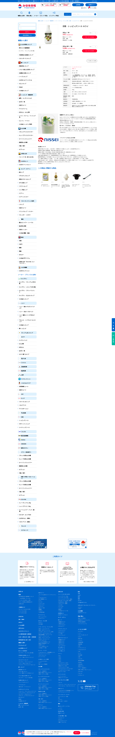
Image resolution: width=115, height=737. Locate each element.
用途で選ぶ (29, 14)
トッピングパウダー (43, 661)
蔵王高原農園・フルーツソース (45, 634)
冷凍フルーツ (22, 105)
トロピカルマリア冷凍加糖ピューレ (66, 690)
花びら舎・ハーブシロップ (24, 686)
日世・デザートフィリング (44, 630)
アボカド (41, 610)
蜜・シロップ (23, 62)
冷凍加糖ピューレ (23, 386)
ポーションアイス (42, 616)
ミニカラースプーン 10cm (64, 670)
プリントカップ (62, 635)
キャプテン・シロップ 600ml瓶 (27, 287)
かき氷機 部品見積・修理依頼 (24, 634)
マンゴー (41, 602)
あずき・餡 (22, 101)
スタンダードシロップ (25, 58)
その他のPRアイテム (24, 258)
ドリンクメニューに (82, 623)
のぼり (21, 244)
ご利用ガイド (21, 607)
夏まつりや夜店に (82, 618)
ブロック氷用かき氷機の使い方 (25, 602)
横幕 (20, 247)
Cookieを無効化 (85, 732)
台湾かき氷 (22, 153)
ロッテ (21, 398)
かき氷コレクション (24, 271)
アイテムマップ (22, 645)
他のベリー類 (41, 608)
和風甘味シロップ (23, 66)
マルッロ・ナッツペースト (44, 653)
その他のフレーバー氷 (63, 610)
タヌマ (21, 337)
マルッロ (22, 526)
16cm (60, 661)
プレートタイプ (62, 645)
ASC (21, 394)
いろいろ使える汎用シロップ (26, 69)
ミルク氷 (60, 605)
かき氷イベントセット (25, 164)
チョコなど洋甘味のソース (44, 642)
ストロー (60, 699)
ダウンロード (70, 575)
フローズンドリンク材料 (26, 201)
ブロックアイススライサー (26, 132)
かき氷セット (23, 161)
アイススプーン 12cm (63, 663)
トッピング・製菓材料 (25, 95)
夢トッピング (22, 328)
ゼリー (40, 662)
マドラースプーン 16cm (64, 667)
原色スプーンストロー (63, 677)
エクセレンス (23, 530)
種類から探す (21, 14)
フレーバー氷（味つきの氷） (26, 157)
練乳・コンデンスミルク (25, 98)
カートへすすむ (92, 8)
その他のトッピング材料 (25, 124)
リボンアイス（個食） (25, 522)
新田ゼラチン (23, 448)
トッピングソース (23, 420)
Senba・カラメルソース (44, 639)
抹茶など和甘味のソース (44, 643)
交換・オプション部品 (43, 674)
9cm (60, 655)
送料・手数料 (21, 619)
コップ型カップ (23, 189)
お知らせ (20, 591)
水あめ (21, 87)
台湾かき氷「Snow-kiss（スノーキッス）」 (27, 262)
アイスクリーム (23, 108)
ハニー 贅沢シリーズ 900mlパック (27, 315)
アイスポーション (23, 408)
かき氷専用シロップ (25, 44)
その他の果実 (41, 612)
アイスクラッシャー (63, 720)
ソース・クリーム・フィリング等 (27, 116)
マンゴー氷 (61, 606)
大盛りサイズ (61, 642)
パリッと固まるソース (43, 646)
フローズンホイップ (24, 401)
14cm (60, 660)
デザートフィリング (24, 424)
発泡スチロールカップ (25, 179)
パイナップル (41, 603)
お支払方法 (20, 616)
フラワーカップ (23, 186)
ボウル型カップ (23, 182)
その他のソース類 (42, 647)
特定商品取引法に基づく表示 (24, 640)
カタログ (62, 572)
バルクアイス (22, 405)
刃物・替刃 (22, 146)
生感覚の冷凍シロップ (25, 73)
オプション (22, 149)
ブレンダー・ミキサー (25, 215)
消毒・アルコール (62, 722)
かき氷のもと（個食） (25, 518)
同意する (77, 732)
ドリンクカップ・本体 (63, 696)
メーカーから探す (82, 629)
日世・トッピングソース (74, 20)
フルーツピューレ (42, 655)
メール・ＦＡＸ (86, 577)
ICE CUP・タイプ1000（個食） (65, 600)
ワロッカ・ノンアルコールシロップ (27, 320)
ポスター (21, 254)
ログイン (84, 8)
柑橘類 (40, 609)
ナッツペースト (42, 656)
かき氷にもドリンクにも (25, 80)
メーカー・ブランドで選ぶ (41, 14)
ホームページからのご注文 (24, 609)
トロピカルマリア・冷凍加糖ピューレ (47, 652)
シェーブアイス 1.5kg (25, 506)
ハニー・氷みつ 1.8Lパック (26, 311)
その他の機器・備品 (24, 233)
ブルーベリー (41, 605)
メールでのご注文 (23, 612)
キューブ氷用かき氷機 (25, 459)
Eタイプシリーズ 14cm (64, 664)
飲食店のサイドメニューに (84, 620)
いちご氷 (60, 608)
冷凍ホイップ (41, 645)
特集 (19, 594)
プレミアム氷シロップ (25, 333)
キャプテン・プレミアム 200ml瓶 (26, 50)
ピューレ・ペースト (24, 120)
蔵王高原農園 (23, 435)
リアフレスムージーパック (64, 692)
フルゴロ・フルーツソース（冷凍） (46, 631)
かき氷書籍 (22, 267)
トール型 (60, 633)
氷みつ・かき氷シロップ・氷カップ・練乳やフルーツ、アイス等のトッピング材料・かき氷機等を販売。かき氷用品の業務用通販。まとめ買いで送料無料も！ (49, 1)
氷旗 (20, 240)
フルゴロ (22, 431)
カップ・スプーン (24, 169)
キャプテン (22, 278)
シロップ (21, 204)
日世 (20, 417)
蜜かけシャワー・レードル (26, 222)
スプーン (21, 193)
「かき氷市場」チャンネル (24, 598)
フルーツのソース (42, 640)
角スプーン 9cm (62, 671)
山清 (20, 375)
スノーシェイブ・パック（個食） (26, 510)
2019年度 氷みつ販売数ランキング (26, 596)
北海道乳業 (22, 366)
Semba (21, 440)
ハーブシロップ (23, 76)
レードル (60, 709)
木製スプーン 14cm (63, 665)
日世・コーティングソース (44, 637)
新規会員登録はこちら (29, 35)
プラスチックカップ (24, 175)
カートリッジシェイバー (25, 139)
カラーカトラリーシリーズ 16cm (66, 668)
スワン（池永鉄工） (25, 452)
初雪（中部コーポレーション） (26, 477)
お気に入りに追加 (92, 60)
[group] (46, 180)
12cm (60, 658)
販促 (20, 237)
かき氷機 (22, 128)
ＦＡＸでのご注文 (23, 611)
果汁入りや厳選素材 (24, 48)
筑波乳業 (22, 371)
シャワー (60, 708)
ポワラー (60, 719)
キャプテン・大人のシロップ (26, 295)
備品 (20, 219)
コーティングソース (24, 427)
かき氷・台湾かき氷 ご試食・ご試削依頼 (27, 637)
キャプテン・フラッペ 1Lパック (27, 291)
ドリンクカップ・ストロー (26, 211)
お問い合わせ (94, 1)
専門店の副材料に (82, 621)
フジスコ (22, 362)
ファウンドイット (24, 379)
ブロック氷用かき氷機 (25, 455)
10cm (60, 657)
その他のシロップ (23, 90)
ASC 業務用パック (43, 599)
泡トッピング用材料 (43, 664)
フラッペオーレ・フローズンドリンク (27, 692)
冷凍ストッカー (23, 229)
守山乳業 (22, 413)
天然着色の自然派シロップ (26, 55)
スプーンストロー (23, 197)
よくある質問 (21, 625)
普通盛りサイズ (62, 621)
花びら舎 (22, 358)
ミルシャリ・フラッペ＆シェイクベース (27, 691)
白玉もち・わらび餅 (24, 112)
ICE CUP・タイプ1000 (25, 515)
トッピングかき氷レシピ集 (24, 600)
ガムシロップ (22, 83)
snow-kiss (22, 499)
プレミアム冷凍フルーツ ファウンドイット (47, 595)
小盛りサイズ (61, 623)
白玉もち (21, 347)
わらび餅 (21, 343)
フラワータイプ (62, 624)
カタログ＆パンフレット (23, 631)
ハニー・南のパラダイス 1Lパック (27, 307)
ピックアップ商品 (54, 14)
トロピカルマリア (24, 383)
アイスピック (61, 717)
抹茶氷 (60, 609)
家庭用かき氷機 (23, 142)
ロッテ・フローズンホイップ (45, 633)
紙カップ (21, 172)
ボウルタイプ (61, 626)
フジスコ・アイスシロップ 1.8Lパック (27, 664)
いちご (40, 600)
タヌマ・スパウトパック (44, 636)
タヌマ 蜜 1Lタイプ (24, 354)
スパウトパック (23, 340)
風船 (20, 251)
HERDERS (22, 444)
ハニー (21, 303)
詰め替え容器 (22, 226)
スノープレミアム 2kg (25, 503)
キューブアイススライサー (26, 135)
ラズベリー (41, 606)
